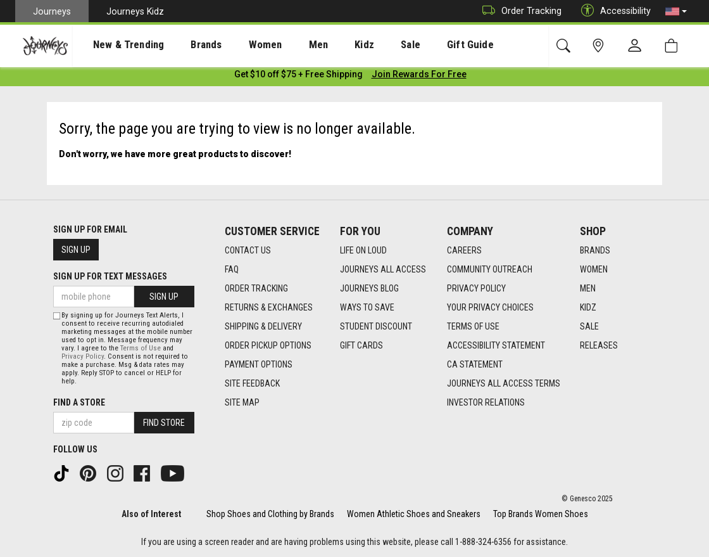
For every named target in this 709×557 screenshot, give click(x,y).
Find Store (164, 423)
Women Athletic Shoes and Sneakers (413, 514)
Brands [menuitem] (186, 45)
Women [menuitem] (238, 45)
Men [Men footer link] (588, 288)
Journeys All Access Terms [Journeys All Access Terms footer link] (503, 383)
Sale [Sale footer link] (589, 326)
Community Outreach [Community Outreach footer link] (489, 269)
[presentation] (117, 44)
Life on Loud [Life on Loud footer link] (363, 250)
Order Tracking (519, 11)
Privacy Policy (82, 356)
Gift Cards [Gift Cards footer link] (361, 345)
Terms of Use (140, 348)
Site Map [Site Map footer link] (242, 402)
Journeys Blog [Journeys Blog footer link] (369, 288)
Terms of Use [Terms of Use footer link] (473, 326)
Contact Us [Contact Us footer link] (248, 250)
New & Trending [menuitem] (116, 45)
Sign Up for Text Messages (110, 276)
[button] (676, 11)
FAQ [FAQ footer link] (232, 269)
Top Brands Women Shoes (540, 514)
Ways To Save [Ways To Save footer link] (367, 307)
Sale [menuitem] (365, 45)
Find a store (79, 402)
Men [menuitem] (284, 45)
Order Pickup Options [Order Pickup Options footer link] (268, 345)
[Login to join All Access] (298, 76)
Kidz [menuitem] (326, 45)
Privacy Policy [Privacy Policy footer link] (476, 288)
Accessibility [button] (613, 11)
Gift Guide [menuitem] (417, 45)
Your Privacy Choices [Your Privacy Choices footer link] (490, 307)
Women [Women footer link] (594, 269)
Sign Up (76, 250)
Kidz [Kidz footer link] (588, 307)
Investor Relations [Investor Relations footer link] (486, 402)
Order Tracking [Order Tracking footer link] (256, 288)
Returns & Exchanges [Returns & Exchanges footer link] (269, 307)
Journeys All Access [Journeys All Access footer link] (383, 269)
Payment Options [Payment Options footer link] (258, 364)
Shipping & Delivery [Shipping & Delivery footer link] (263, 326)
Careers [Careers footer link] (464, 250)
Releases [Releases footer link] (599, 345)
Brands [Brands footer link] (595, 250)
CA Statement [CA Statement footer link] (475, 364)
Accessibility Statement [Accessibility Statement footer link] (496, 345)
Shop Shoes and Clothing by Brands (270, 514)
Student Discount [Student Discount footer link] (376, 326)
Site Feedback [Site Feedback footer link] (252, 383)
